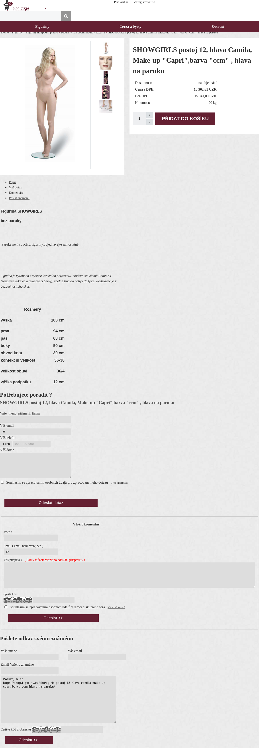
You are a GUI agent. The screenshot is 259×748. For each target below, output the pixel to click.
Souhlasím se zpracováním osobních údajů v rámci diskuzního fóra (57, 607)
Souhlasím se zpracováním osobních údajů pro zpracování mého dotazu (57, 482)
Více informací (119, 482)
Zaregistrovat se (144, 2)
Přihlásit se (121, 2)
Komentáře (16, 192)
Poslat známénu (19, 198)
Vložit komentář (86, 524)
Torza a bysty (130, 26)
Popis (12, 182)
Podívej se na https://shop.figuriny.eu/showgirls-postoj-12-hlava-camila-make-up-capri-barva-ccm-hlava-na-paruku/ (58, 699)
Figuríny (42, 26)
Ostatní (218, 26)
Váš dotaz (15, 187)
